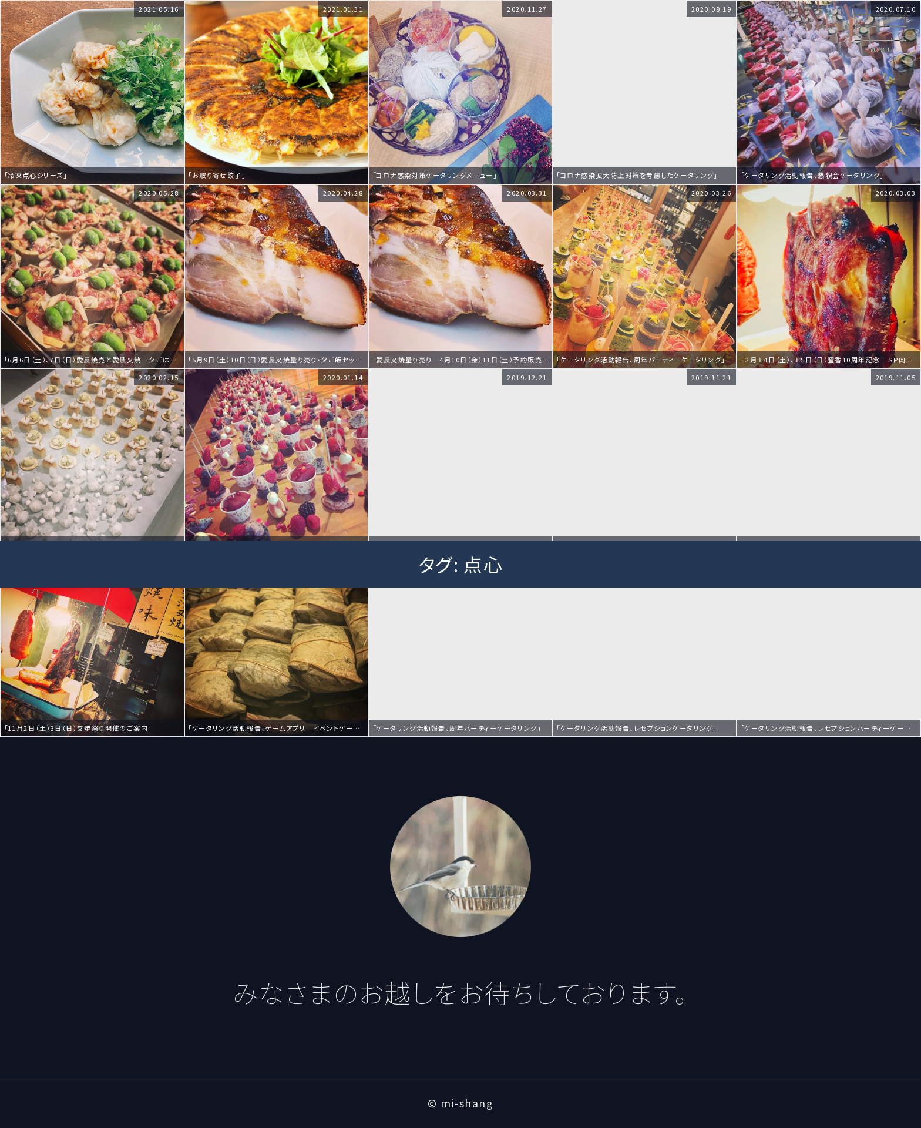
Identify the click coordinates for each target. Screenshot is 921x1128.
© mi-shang (460, 1102)
